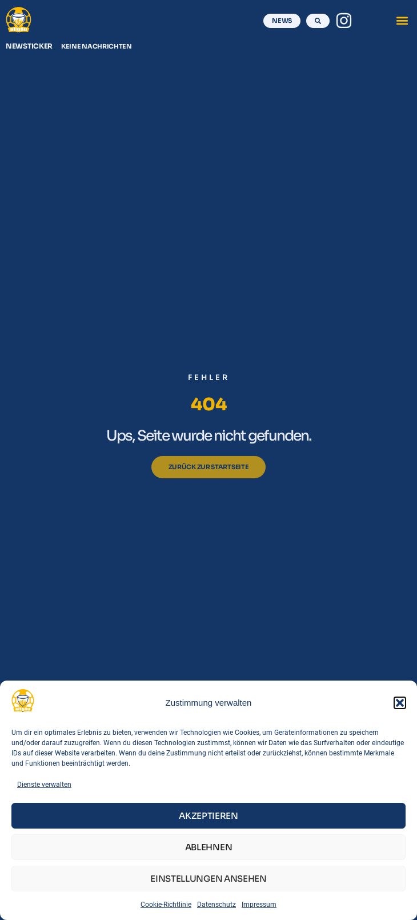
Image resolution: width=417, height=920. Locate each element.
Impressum (259, 905)
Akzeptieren (208, 815)
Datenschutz (216, 905)
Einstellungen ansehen (208, 878)
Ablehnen (208, 847)
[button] (400, 703)
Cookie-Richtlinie (166, 905)
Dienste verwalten (44, 785)
